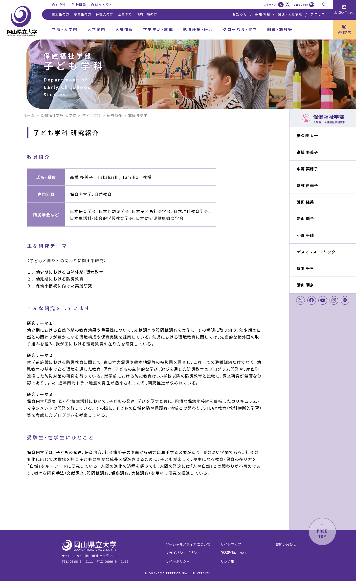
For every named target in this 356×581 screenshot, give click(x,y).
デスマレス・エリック (316, 251)
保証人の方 (104, 14)
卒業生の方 (82, 14)
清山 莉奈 (305, 284)
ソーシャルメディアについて (188, 544)
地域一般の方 (146, 14)
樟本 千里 (305, 268)
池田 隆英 (305, 201)
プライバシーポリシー (183, 552)
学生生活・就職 (158, 29)
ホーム (29, 115)
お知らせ (239, 14)
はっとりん (104, 4)
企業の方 (125, 14)
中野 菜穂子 (307, 168)
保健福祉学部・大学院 (58, 115)
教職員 (81, 4)
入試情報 (124, 29)
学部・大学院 (65, 29)
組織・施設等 (280, 29)
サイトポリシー (178, 561)
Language (301, 4)
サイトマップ (231, 544)
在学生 (61, 4)
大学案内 (96, 29)
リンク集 (227, 561)
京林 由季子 (307, 185)
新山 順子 (305, 218)
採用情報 (262, 14)
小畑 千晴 (305, 235)
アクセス (317, 14)
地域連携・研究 (198, 29)
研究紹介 (114, 115)
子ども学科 (91, 115)
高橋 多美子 (307, 152)
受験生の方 (60, 14)
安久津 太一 (307, 135)
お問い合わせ (285, 544)
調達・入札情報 (290, 14)
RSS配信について (234, 552)
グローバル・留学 (240, 29)
